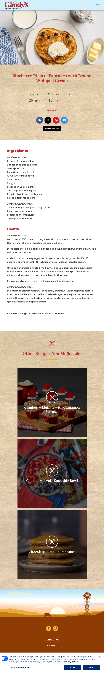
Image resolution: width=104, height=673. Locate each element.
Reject (92, 668)
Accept (73, 668)
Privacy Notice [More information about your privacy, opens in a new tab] (71, 663)
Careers (52, 645)
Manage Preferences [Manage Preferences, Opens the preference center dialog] (20, 668)
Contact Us (52, 639)
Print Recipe (52, 128)
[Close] (100, 658)
